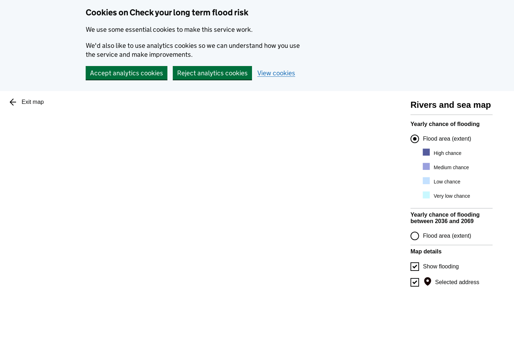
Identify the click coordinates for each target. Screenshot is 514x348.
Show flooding (441, 266)
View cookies (276, 73)
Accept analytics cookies (126, 73)
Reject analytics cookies (212, 73)
